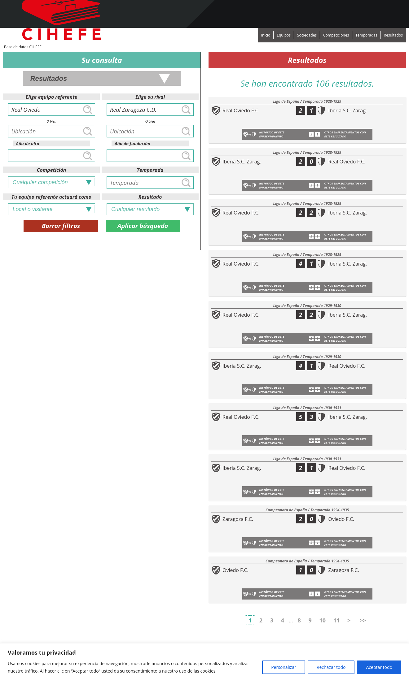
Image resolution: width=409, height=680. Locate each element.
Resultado (150, 196)
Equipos (284, 35)
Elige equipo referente (51, 96)
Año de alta (27, 143)
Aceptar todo (379, 667)
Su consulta (101, 60)
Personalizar (283, 667)
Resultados (393, 35)
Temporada (150, 170)
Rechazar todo (331, 667)
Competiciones (336, 35)
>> (363, 620)
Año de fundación (132, 143)
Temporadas (366, 35)
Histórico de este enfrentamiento (271, 134)
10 (322, 620)
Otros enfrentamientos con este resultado (345, 134)
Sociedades (307, 35)
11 (336, 620)
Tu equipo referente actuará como (51, 196)
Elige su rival (150, 96)
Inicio (265, 35)
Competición (51, 170)
